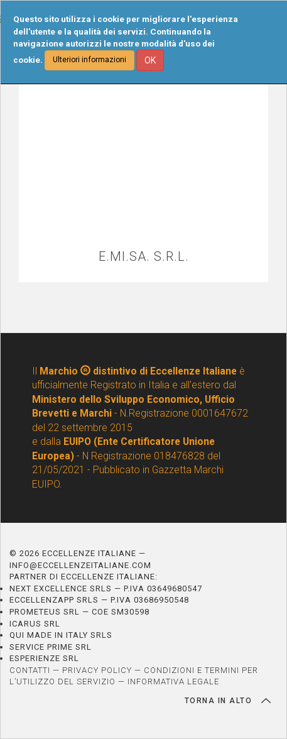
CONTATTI (29, 670)
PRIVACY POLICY (97, 670)
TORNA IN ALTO (228, 700)
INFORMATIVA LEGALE (173, 681)
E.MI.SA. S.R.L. (144, 256)
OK (150, 60)
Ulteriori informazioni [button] (89, 59)
